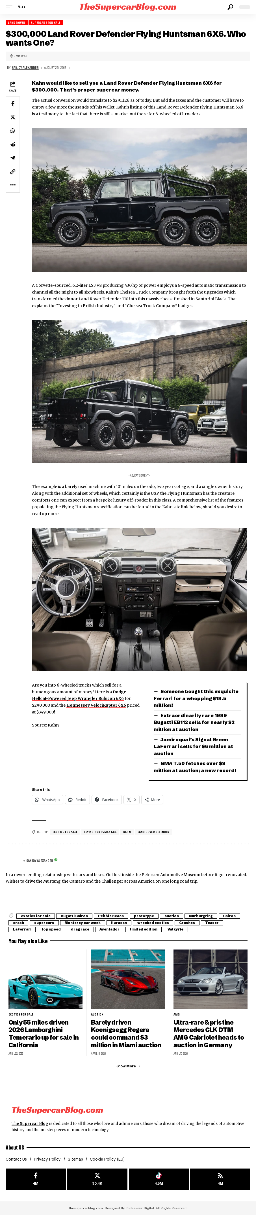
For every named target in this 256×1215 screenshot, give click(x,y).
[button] (10, 7)
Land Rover (16, 22)
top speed (52, 929)
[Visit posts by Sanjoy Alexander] (13, 861)
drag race (81, 929)
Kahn (53, 725)
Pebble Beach (112, 916)
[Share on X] (12, 117)
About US (15, 1147)
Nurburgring (204, 916)
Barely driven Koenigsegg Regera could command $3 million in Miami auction (126, 1034)
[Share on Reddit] (12, 144)
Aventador (111, 929)
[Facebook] (36, 1179)
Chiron (232, 916)
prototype (146, 916)
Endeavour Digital (139, 1208)
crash (18, 923)
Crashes (191, 923)
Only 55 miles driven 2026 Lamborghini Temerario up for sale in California (43, 1034)
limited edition (146, 929)
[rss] (220, 1179)
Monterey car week (84, 923)
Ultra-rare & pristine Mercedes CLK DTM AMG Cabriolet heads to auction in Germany (208, 1034)
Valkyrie (179, 929)
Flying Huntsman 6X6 (100, 831)
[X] (97, 1179)
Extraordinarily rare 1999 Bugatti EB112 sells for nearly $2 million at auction (194, 722)
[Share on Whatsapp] (12, 130)
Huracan (121, 923)
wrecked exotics (156, 923)
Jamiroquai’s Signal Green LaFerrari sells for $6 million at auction (193, 746)
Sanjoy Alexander (25, 68)
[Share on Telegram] (12, 158)
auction (174, 916)
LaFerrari (22, 929)
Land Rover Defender (154, 831)
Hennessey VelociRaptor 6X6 (96, 705)
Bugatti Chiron (75, 916)
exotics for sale (65, 831)
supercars (44, 923)
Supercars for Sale (45, 22)
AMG (176, 1014)
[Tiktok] (159, 1179)
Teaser (216, 923)
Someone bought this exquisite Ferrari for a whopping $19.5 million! (196, 698)
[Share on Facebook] (12, 103)
